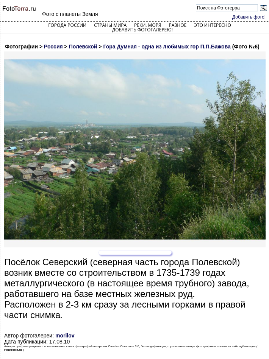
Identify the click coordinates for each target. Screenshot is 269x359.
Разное (178, 25)
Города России (67, 25)
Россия (53, 47)
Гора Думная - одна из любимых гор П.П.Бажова (166, 47)
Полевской (83, 47)
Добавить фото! (249, 17)
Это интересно (212, 25)
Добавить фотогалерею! (142, 29)
